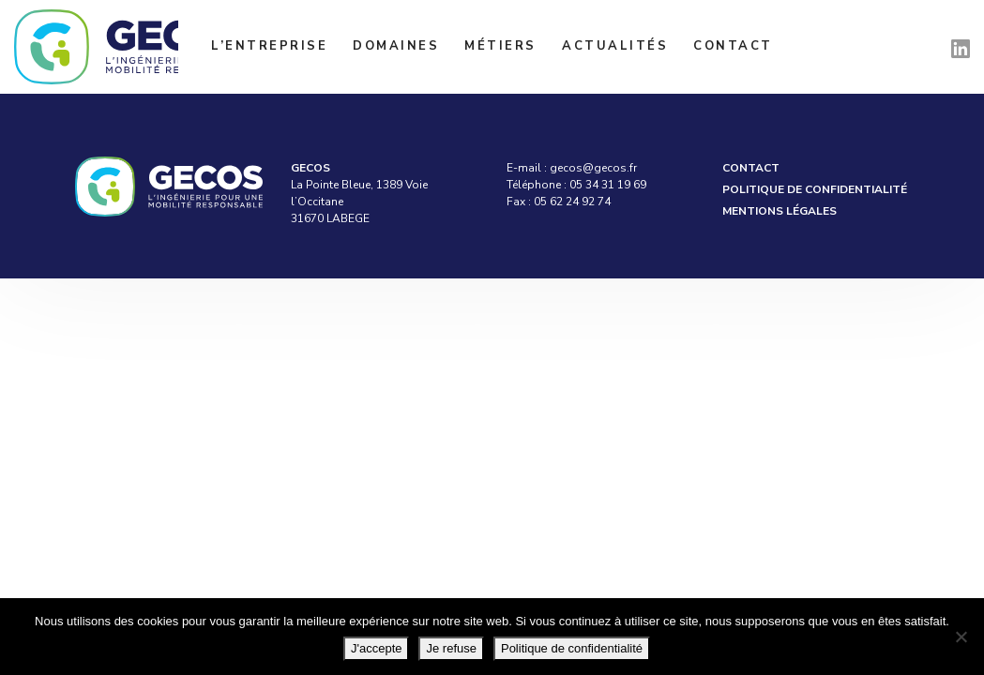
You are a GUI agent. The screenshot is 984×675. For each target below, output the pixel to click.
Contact (733, 46)
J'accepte (376, 648)
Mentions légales (779, 210)
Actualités (615, 46)
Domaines (396, 46)
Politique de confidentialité (814, 189)
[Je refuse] (960, 636)
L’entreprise (269, 46)
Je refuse (451, 648)
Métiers (500, 46)
